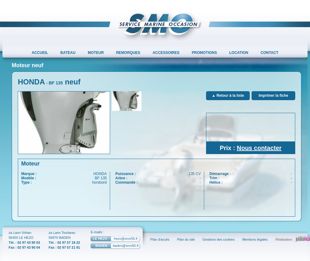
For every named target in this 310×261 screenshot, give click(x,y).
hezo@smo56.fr (114, 239)
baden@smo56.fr (114, 246)
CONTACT (269, 53)
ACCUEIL (40, 53)
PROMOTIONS (204, 53)
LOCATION (238, 53)
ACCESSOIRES (166, 53)
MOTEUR (96, 53)
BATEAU (67, 53)
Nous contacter (259, 148)
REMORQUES (128, 53)
